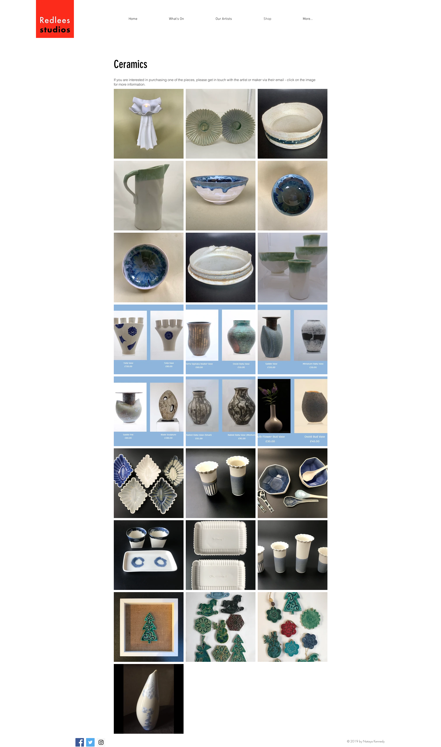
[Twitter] (90, 742)
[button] (308, 19)
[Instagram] (101, 742)
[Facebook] (79, 742)
